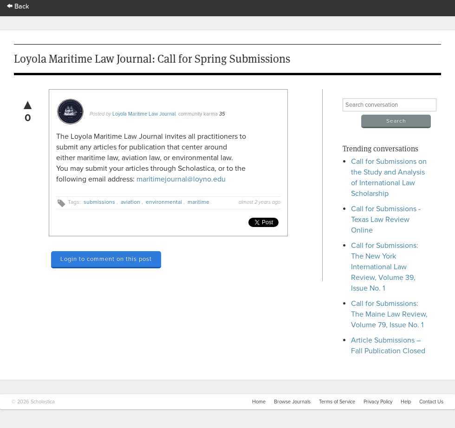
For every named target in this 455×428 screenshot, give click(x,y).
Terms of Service (337, 402)
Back (18, 6)
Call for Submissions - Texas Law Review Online (386, 219)
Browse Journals (292, 402)
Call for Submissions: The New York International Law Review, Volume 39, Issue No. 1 (384, 267)
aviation (130, 202)
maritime (198, 202)
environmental (164, 202)
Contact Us (431, 402)
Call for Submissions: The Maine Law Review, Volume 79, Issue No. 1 (389, 314)
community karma (198, 114)
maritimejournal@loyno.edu (181, 179)
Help (406, 402)
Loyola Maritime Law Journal (144, 114)
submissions (99, 202)
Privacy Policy (378, 402)
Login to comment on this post (106, 259)
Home (259, 402)
